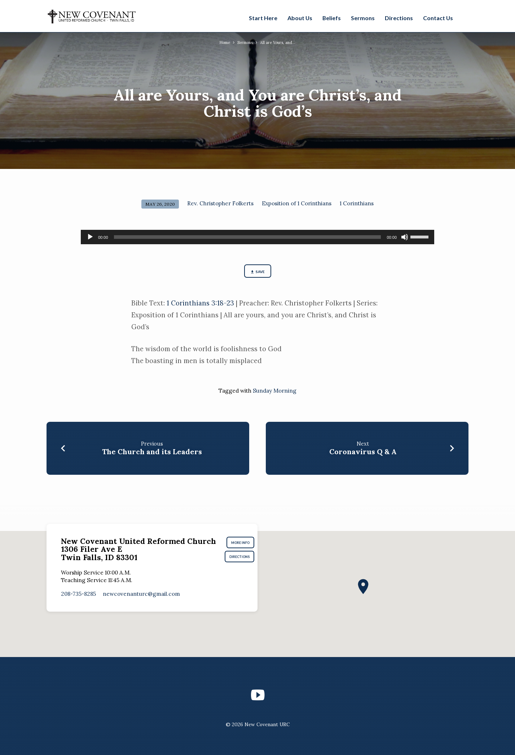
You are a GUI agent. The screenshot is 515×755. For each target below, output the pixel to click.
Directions (399, 17)
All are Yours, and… (280, 42)
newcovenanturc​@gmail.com (141, 599)
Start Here (263, 17)
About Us (299, 17)
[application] (257, 237)
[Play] (90, 237)
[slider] (247, 237)
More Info (244, 544)
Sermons (363, 17)
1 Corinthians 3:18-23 (200, 305)
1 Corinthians (357, 203)
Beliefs (331, 17)
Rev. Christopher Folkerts (220, 203)
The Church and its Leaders (152, 454)
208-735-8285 (78, 599)
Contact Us (438, 17)
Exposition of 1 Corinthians (296, 203)
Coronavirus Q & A (363, 454)
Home (221, 42)
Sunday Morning (274, 392)
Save (257, 273)
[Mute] (404, 237)
